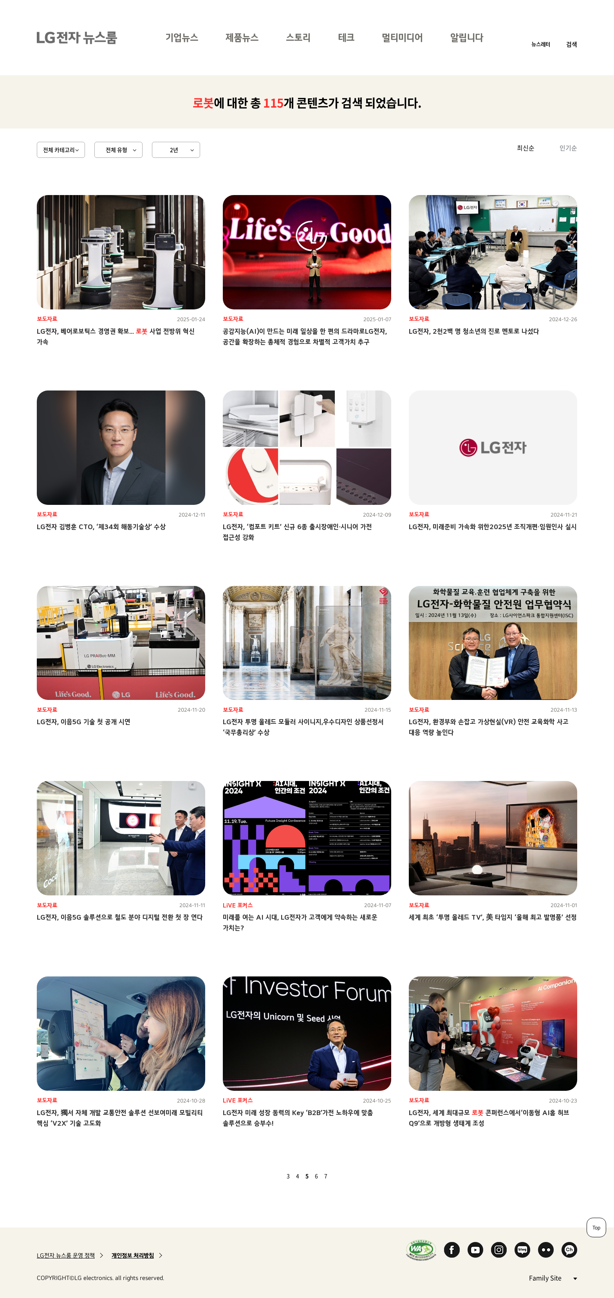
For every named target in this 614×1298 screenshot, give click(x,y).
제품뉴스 (242, 37)
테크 (346, 37)
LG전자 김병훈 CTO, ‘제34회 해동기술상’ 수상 (101, 526)
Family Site (553, 1277)
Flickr (546, 1250)
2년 (174, 150)
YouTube (475, 1250)
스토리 (298, 37)
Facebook (452, 1250)
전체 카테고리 (59, 150)
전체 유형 (116, 150)
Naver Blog (522, 1250)
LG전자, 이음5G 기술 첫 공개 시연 (83, 722)
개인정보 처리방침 (133, 1255)
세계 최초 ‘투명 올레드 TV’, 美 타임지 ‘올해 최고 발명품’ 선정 (493, 917)
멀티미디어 (402, 37)
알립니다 (466, 37)
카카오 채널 (569, 1250)
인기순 (568, 147)
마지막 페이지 (348, 1176)
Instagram (499, 1250)
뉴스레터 (540, 44)
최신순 (526, 147)
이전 (275, 1176)
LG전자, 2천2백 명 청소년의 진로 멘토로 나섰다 (474, 331)
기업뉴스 (181, 37)
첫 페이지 (265, 1176)
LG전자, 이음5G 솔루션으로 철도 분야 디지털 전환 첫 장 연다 (120, 917)
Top (596, 1227)
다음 (339, 1176)
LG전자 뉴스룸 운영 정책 (66, 1255)
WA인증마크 (421, 1250)
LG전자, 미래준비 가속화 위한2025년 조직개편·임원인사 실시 (493, 526)
